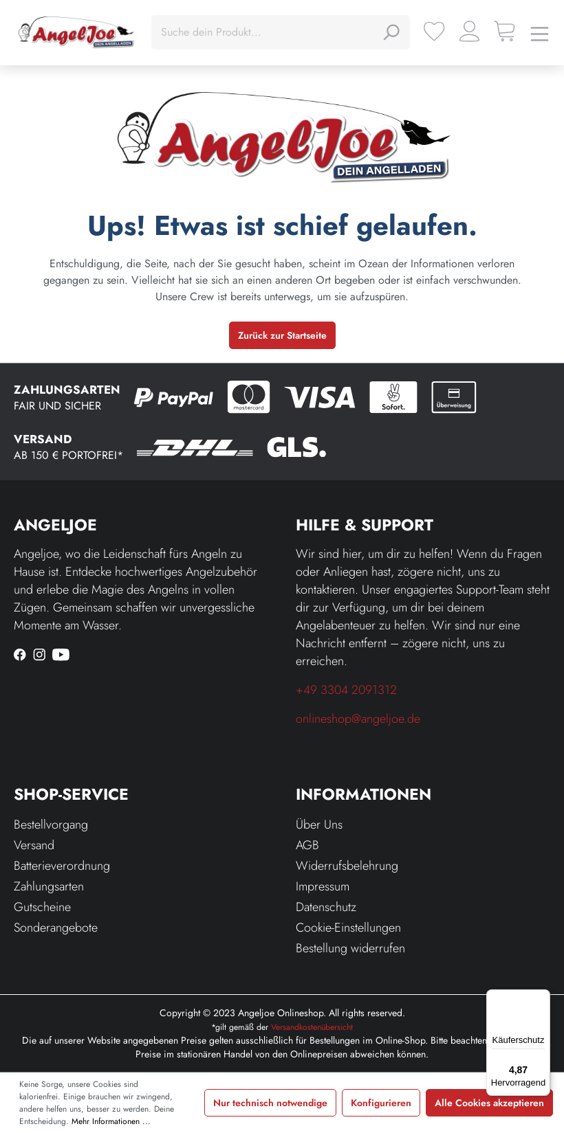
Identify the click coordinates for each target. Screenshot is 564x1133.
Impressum (322, 886)
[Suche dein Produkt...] (265, 32)
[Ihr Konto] (469, 31)
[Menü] (539, 32)
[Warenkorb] (504, 31)
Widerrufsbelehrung (347, 866)
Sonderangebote (56, 927)
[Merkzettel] (434, 31)
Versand (34, 845)
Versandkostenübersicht (312, 1027)
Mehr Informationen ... (111, 1121)
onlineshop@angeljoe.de (358, 719)
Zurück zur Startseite (282, 335)
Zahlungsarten (49, 886)
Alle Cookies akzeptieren (489, 1103)
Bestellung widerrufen (350, 948)
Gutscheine (42, 907)
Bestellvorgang (51, 824)
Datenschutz (326, 907)
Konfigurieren (381, 1103)
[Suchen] (390, 32)
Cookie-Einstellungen (348, 927)
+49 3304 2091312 (346, 690)
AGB (307, 845)
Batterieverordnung (62, 866)
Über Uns (319, 824)
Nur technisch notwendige (270, 1103)
